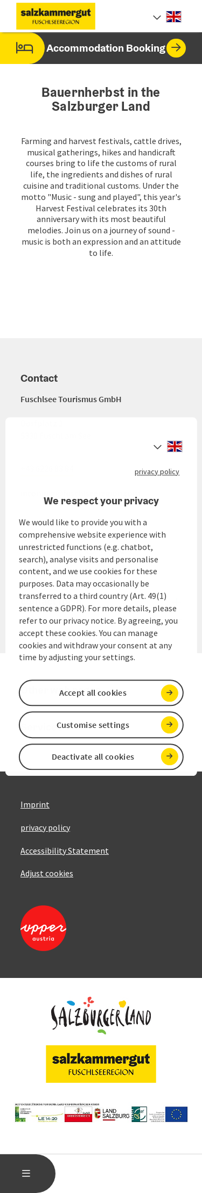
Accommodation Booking (93, 48)
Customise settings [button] (93, 724)
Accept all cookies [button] (93, 693)
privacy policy (157, 471)
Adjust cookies (46, 873)
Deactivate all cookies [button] (93, 756)
